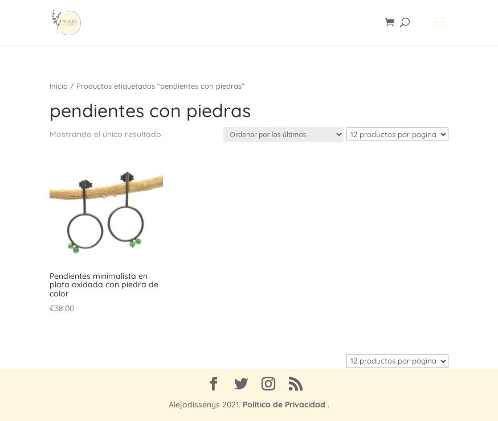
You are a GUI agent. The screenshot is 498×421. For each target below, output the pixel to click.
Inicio (59, 85)
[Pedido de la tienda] (283, 134)
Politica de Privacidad (284, 404)
